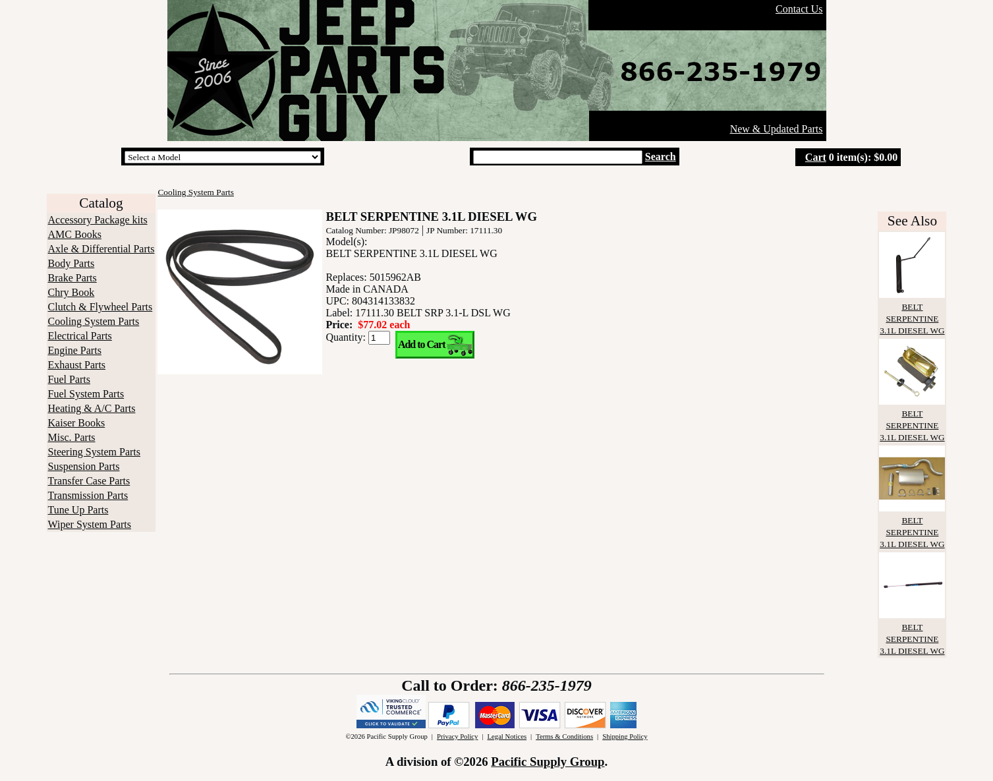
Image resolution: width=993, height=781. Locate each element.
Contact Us (799, 8)
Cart (815, 157)
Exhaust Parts (77, 364)
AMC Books (74, 234)
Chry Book (71, 292)
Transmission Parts (88, 495)
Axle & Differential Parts (101, 248)
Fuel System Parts (86, 393)
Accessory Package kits (98, 219)
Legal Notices (507, 736)
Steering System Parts (94, 451)
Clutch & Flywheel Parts (100, 306)
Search (660, 156)
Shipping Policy (624, 736)
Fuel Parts (69, 379)
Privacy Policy (457, 736)
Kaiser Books (76, 422)
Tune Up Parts (78, 509)
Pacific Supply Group (547, 761)
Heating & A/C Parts (92, 408)
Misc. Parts (72, 437)
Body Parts (71, 263)
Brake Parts (72, 277)
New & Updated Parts (776, 128)
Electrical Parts (80, 335)
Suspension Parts (84, 466)
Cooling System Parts (94, 321)
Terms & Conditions (564, 736)
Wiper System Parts (89, 524)
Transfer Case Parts (89, 480)
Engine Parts (74, 350)
